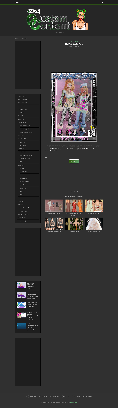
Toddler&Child (22, 217)
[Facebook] (31, 396)
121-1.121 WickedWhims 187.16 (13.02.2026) (32, 294)
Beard (22, 142)
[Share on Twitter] (74, 191)
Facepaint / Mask (25, 181)
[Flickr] (65, 396)
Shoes (21, 204)
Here (62, 154)
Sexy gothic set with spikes (54, 231)
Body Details (22, 102)
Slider (22, 112)
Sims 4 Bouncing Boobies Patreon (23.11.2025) (32, 304)
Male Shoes (23, 211)
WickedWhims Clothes (26, 132)
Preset (23, 106)
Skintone (23, 109)
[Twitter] (42, 396)
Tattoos (23, 188)
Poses (21, 201)
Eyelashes (23, 171)
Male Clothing (24, 129)
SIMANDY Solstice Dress (94, 231)
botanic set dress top (93, 213)
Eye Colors (22, 135)
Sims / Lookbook (23, 214)
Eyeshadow (24, 178)
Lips (22, 184)
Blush (22, 168)
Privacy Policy (73, 402)
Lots (20, 161)
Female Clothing (25, 125)
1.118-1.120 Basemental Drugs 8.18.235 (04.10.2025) (33, 326)
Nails (20, 198)
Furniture (21, 148)
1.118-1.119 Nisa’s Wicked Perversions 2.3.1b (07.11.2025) (32, 315)
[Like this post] (71, 191)
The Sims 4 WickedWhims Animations (31, 285)
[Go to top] (59, 406)
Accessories (22, 99)
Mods (20, 194)
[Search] (102, 2)
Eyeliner (23, 175)
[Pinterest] (54, 396)
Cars (20, 115)
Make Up (21, 165)
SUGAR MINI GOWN (74, 231)
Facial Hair (22, 138)
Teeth (22, 191)
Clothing (22, 122)
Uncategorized (21, 221)
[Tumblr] (76, 396)
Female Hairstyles (26, 155)
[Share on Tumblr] (77, 191)
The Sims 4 (17, 2)
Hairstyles (22, 152)
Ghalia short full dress (54, 213)
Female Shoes (24, 207)
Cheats (21, 119)
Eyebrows (23, 145)
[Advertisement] (74, 59)
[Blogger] (87, 396)
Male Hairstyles (25, 158)
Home (16, 38)
